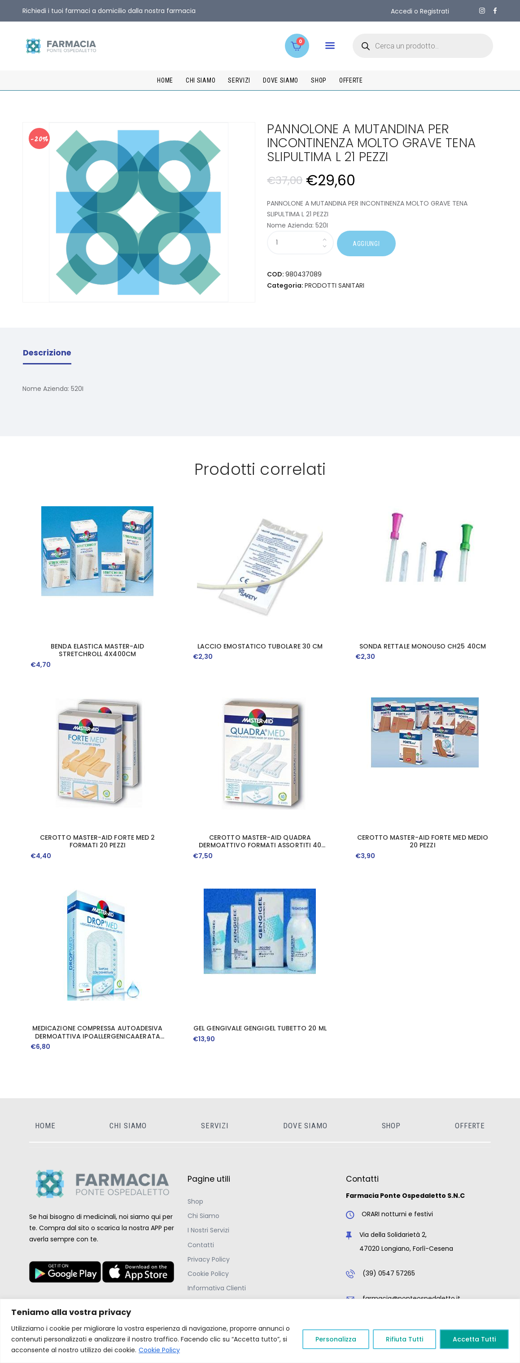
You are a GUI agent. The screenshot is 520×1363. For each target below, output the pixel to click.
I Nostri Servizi (208, 1230)
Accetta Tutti (474, 1339)
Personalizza (335, 1339)
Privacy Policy (209, 1259)
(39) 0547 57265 (389, 1273)
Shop (195, 1201)
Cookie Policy (159, 1349)
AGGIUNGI (366, 243)
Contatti (201, 1244)
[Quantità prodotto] (300, 242)
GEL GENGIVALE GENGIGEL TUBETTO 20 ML (260, 1029)
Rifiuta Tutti (404, 1339)
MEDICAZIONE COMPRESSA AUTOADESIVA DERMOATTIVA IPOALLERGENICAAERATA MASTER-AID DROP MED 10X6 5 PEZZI (97, 1032)
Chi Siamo (203, 1215)
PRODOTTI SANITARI (334, 285)
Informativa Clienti (217, 1288)
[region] (260, 1331)
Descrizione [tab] (47, 352)
